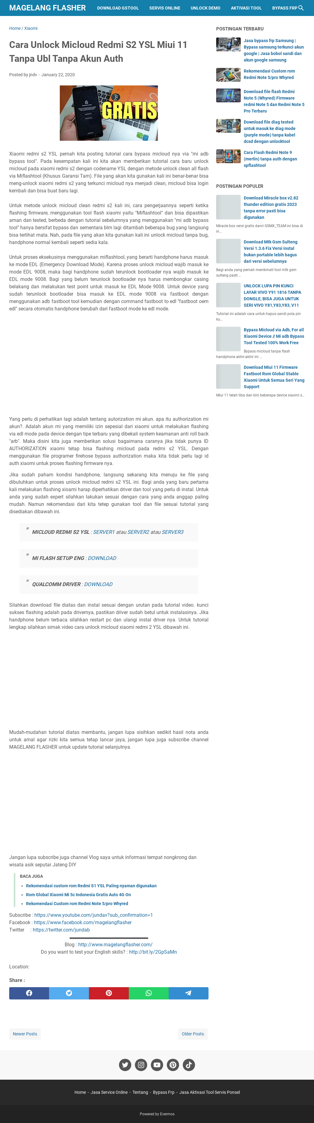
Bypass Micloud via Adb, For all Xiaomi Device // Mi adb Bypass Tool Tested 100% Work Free (274, 336)
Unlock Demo (205, 8)
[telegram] (189, 993)
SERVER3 (172, 532)
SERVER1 (104, 532)
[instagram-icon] (141, 1065)
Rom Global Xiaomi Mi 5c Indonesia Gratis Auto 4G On (78, 894)
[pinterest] (109, 993)
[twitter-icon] (125, 1065)
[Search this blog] (301, 8)
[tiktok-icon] (189, 1065)
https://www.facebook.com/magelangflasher (83, 922)
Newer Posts (25, 1033)
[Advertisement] (108, 370)
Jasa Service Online (109, 1092)
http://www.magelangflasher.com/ (115, 945)
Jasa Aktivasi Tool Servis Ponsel (209, 1092)
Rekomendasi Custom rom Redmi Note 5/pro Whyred (77, 903)
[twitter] (69, 993)
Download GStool (118, 8)
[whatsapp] (149, 993)
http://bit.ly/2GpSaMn (153, 952)
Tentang (140, 1092)
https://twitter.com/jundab (61, 930)
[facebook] (29, 993)
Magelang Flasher (47, 7)
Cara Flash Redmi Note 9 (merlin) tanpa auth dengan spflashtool (270, 159)
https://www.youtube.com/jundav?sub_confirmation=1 (93, 915)
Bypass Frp (284, 8)
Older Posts (193, 1033)
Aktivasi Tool (246, 8)
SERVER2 (138, 532)
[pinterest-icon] (173, 1065)
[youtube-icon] (157, 1065)
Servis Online (164, 8)
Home (80, 1092)
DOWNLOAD (102, 558)
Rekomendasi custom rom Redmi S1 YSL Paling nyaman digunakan (91, 885)
